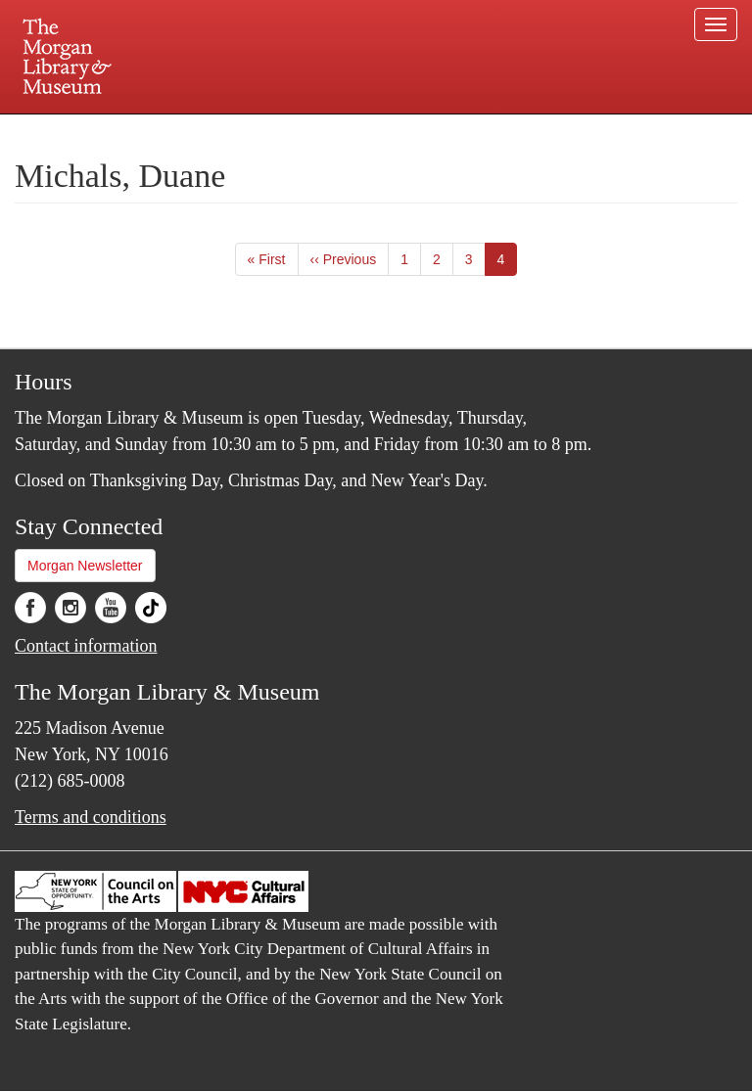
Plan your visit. (143, 131)
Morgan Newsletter (85, 565)
